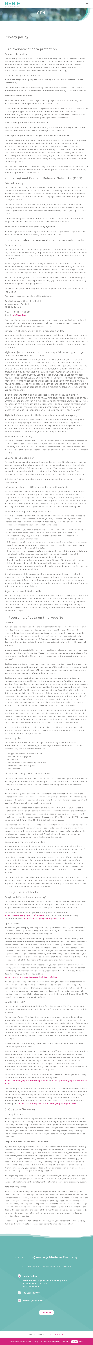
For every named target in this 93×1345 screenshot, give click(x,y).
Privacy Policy (55, 1334)
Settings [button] (65, 1341)
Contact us (46, 1312)
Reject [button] (80, 1341)
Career (31, 1334)
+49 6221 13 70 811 (31, 1293)
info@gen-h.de (19, 315)
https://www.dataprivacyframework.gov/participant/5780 (47, 1103)
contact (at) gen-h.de (33, 1300)
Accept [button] (74, 1341)
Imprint (42, 1334)
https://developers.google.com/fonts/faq (25, 915)
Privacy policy (54, 1341)
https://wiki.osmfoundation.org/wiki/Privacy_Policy (31, 977)
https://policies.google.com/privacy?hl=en (44, 918)
